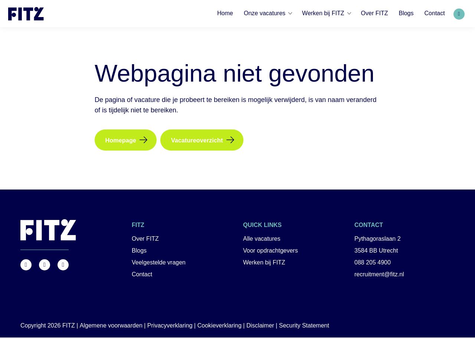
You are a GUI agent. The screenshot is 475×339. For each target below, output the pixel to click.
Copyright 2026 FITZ (47, 327)
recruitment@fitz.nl (379, 276)
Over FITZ (145, 240)
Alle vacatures (262, 240)
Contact (142, 276)
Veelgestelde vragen (159, 264)
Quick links (262, 227)
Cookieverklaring (219, 327)
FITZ (138, 227)
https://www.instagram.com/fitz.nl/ (44, 266)
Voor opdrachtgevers (270, 252)
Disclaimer (260, 327)
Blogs (139, 252)
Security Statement (304, 327)
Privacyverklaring (170, 327)
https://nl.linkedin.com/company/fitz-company (63, 266)
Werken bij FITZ (264, 264)
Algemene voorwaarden (111, 327)
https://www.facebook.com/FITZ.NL (26, 266)
